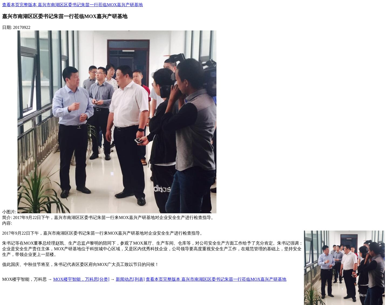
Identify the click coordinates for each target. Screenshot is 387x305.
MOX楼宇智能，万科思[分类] (81, 279)
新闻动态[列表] (130, 279)
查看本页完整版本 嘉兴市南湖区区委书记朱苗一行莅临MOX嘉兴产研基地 (72, 4)
